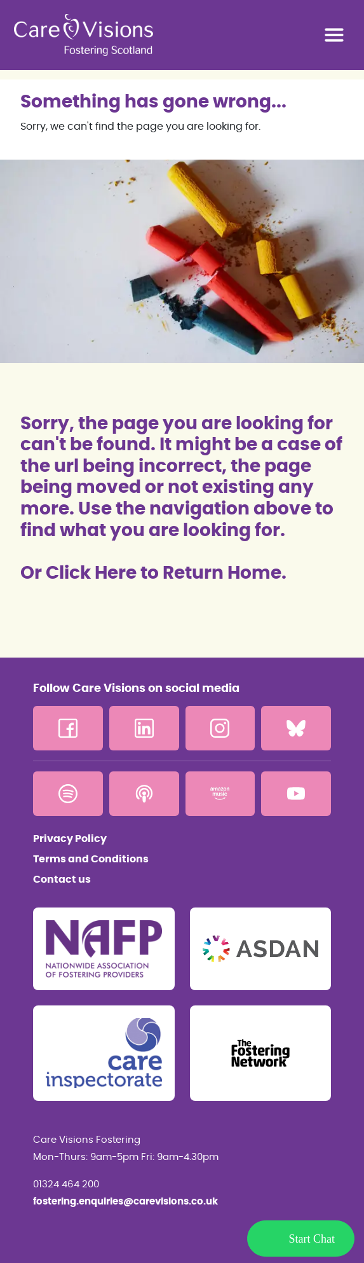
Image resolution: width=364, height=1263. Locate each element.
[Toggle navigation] (334, 35)
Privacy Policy (70, 839)
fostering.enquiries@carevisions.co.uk (125, 1201)
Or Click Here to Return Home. (153, 574)
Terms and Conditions (91, 859)
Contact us (62, 879)
